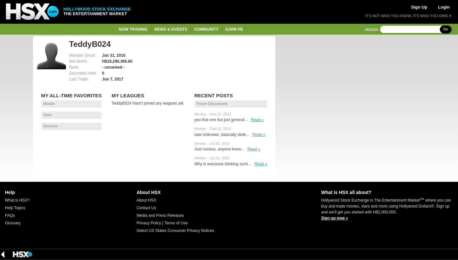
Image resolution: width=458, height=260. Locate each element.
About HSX (146, 200)
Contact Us (146, 208)
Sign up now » (334, 218)
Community (206, 29)
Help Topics (15, 208)
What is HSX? (17, 200)
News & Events (170, 29)
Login (444, 7)
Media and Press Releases (160, 215)
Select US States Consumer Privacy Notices (175, 230)
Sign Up (419, 7)
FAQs (10, 215)
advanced (371, 29)
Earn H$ (234, 29)
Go (445, 29)
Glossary (12, 223)
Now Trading (133, 29)
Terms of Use (176, 223)
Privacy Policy (149, 223)
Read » (257, 119)
